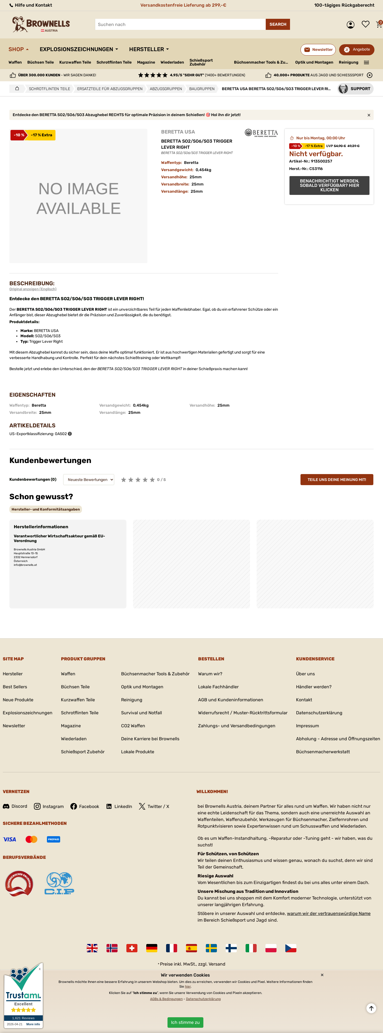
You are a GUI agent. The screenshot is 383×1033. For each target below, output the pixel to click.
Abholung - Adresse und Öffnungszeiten (338, 738)
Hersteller (146, 49)
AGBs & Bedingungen (166, 999)
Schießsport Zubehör (201, 62)
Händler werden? (314, 686)
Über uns (305, 673)
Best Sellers (15, 686)
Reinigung (348, 62)
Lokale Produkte (137, 751)
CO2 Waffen (133, 725)
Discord (15, 806)
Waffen (15, 62)
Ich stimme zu (185, 1022)
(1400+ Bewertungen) (207, 75)
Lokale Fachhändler (218, 686)
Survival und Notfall (141, 712)
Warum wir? (210, 673)
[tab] (45, 509)
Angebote (361, 49)
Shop (16, 49)
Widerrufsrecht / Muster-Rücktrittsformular (243, 712)
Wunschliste (367, 25)
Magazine (146, 62)
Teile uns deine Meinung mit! (337, 479)
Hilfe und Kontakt (30, 5)
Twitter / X (154, 806)
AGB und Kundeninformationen (230, 699)
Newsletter (14, 725)
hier (188, 986)
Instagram (49, 806)
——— (366, 62)
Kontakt (304, 699)
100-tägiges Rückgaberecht (344, 5)
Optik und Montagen (314, 62)
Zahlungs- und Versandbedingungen (236, 725)
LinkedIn (119, 806)
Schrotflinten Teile (114, 62)
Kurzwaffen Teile (75, 62)
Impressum (307, 725)
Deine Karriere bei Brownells (150, 738)
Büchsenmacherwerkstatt (323, 751)
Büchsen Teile (40, 62)
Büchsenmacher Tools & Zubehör (262, 62)
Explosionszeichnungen (76, 49)
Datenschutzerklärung (319, 712)
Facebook (84, 806)
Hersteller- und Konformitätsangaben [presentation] (46, 509)
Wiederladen (172, 62)
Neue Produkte (18, 699)
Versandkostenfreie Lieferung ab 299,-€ (183, 5)
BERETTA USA (178, 132)
